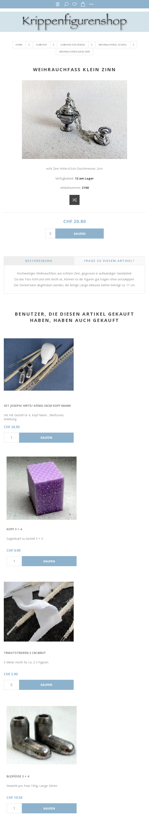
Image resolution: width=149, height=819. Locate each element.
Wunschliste (74, 4)
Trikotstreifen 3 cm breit (25, 528)
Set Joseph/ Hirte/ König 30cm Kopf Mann (37, 405)
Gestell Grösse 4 (89, 651)
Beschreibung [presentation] (38, 261)
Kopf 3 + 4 (83, 405)
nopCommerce (43, 808)
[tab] (39, 260)
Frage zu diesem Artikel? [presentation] (109, 261)
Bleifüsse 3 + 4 (87, 528)
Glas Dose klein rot (20, 651)
